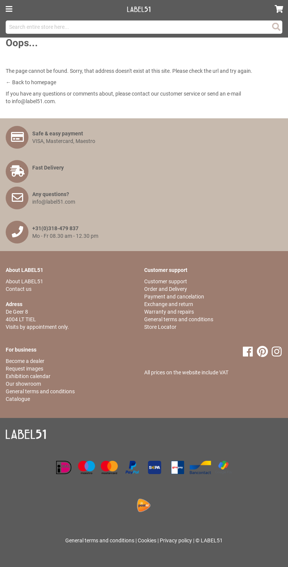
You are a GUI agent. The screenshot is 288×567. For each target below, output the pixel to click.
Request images (24, 369)
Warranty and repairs (169, 312)
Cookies (147, 540)
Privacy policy (176, 540)
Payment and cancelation (174, 297)
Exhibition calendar (28, 376)
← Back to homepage (31, 82)
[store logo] (141, 9)
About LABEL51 (24, 281)
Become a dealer (25, 361)
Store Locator (160, 327)
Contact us (18, 289)
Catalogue (18, 399)
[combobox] (144, 27)
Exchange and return (168, 304)
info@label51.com (33, 101)
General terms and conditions (178, 319)
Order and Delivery (165, 289)
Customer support (165, 281)
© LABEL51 (209, 540)
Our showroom (23, 384)
